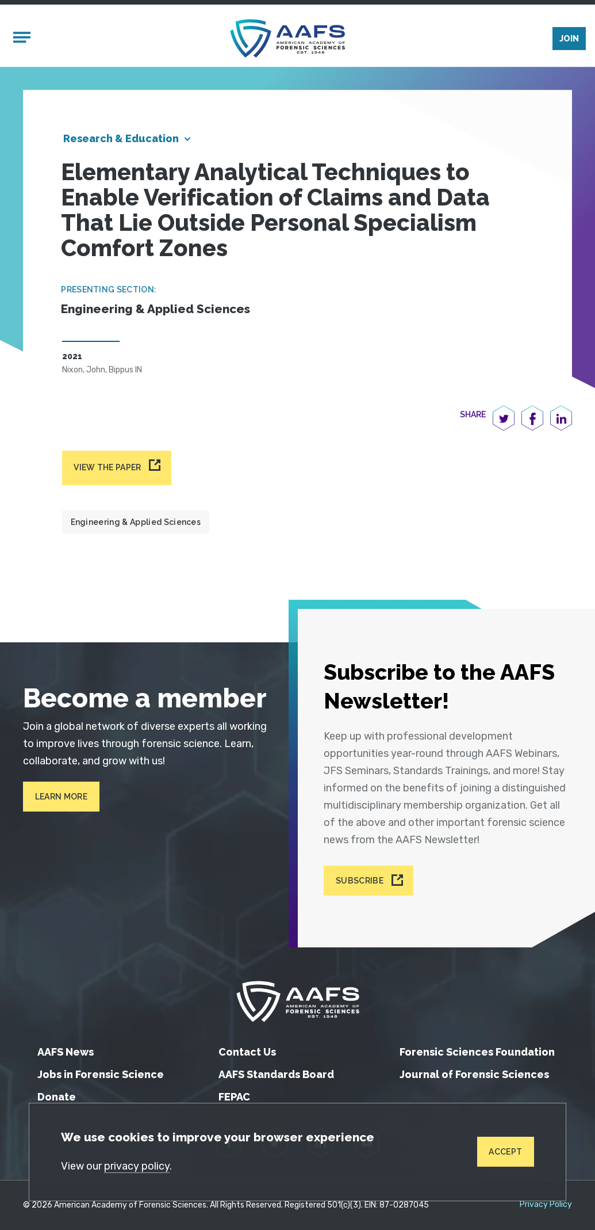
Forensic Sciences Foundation (477, 1052)
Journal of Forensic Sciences (474, 1074)
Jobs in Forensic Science (100, 1074)
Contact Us (247, 1052)
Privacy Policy (546, 1204)
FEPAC (234, 1097)
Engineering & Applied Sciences (136, 522)
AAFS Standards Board (276, 1074)
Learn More (61, 796)
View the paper (107, 467)
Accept (505, 1151)
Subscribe (359, 880)
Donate (56, 1097)
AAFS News (65, 1052)
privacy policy (137, 1166)
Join (569, 38)
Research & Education (121, 138)
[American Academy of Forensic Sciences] (287, 38)
